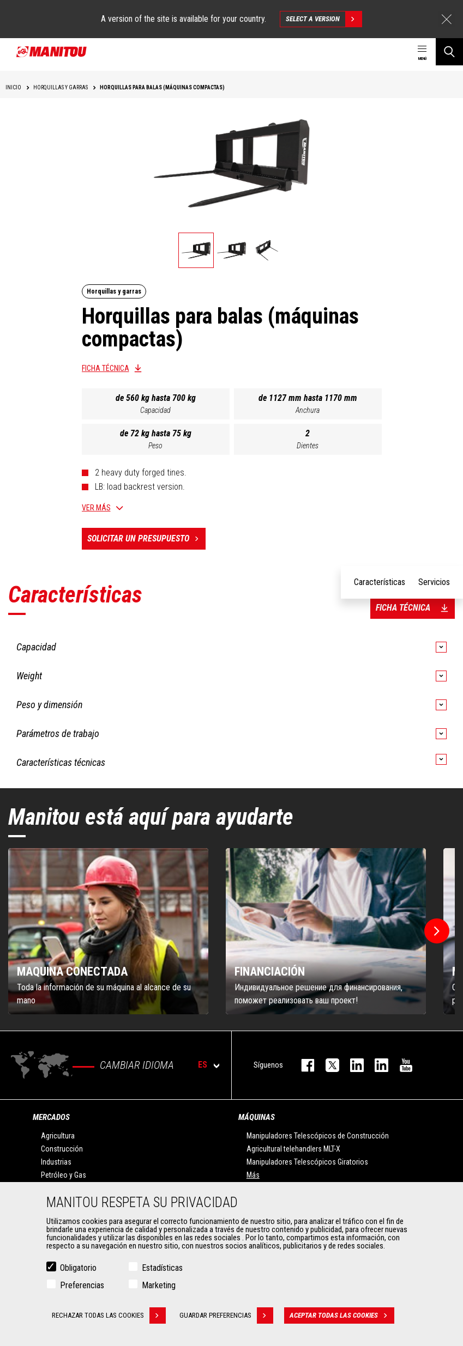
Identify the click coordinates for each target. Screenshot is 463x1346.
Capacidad (155, 410)
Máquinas (256, 1117)
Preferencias (82, 1285)
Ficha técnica (105, 368)
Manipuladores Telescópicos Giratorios (307, 1162)
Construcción (62, 1148)
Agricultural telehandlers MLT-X (293, 1148)
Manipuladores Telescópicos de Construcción (317, 1135)
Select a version (324, 19)
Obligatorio (78, 1268)
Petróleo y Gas (63, 1175)
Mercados (51, 1117)
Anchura (308, 410)
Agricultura (58, 1135)
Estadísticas (162, 1268)
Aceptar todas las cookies (342, 1315)
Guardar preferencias (226, 1315)
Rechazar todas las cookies (109, 1315)
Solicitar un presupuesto (146, 539)
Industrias (56, 1162)
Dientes (307, 445)
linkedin (376, 1065)
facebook (302, 1065)
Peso (155, 445)
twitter (327, 1065)
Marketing (159, 1285)
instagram (351, 1065)
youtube (400, 1065)
